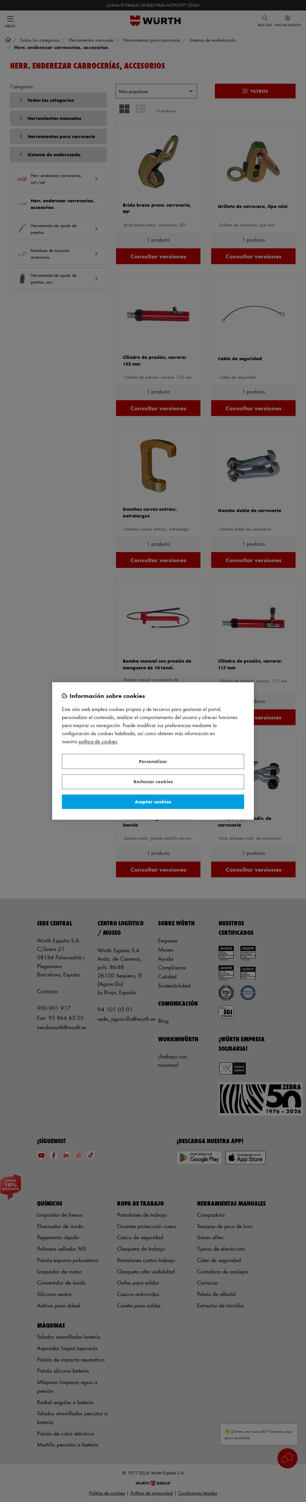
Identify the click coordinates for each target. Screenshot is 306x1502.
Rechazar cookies (153, 782)
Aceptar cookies (153, 801)
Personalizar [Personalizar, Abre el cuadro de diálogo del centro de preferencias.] (153, 761)
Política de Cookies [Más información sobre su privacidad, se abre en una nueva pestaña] (98, 742)
